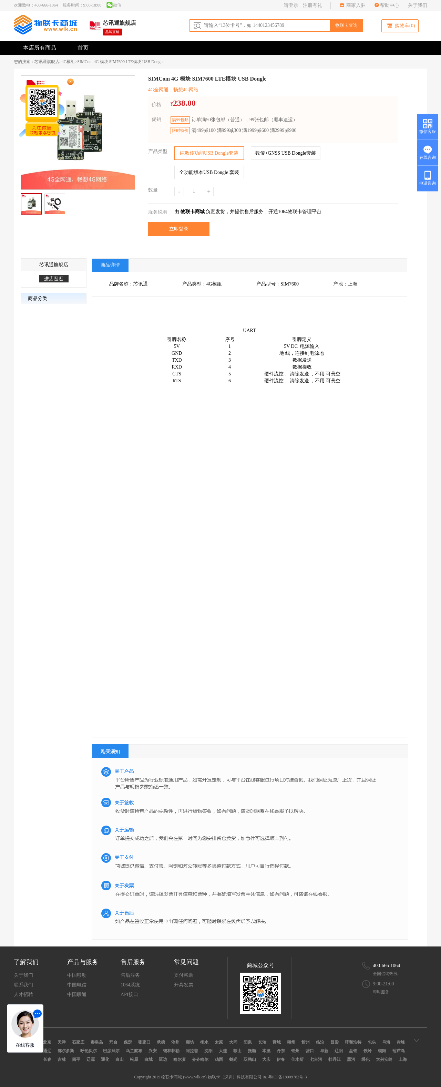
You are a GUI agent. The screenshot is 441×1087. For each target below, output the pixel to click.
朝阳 (382, 1050)
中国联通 (76, 994)
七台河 (316, 1059)
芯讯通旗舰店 (46, 61)
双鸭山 (250, 1059)
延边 (163, 1059)
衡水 (204, 1042)
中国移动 (76, 975)
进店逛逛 (53, 278)
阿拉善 (192, 1050)
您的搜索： (24, 61)
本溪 (266, 1050)
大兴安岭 (384, 1059)
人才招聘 (23, 994)
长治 (262, 1042)
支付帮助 (183, 975)
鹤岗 (233, 1059)
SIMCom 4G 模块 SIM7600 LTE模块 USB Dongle (120, 61)
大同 (233, 1042)
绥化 (365, 1059)
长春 (47, 1059)
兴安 (152, 1050)
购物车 (400, 25)
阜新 (324, 1050)
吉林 (62, 1059)
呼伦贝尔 (88, 1050)
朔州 (291, 1042)
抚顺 (252, 1050)
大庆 (266, 1059)
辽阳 (339, 1050)
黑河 (351, 1059)
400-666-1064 (386, 965)
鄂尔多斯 (66, 1050)
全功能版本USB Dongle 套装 (209, 172)
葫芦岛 (398, 1050)
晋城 (277, 1042)
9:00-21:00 (383, 983)
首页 (83, 48)
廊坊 (190, 1042)
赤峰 (401, 1042)
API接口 (129, 994)
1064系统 (130, 984)
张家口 (144, 1042)
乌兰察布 (134, 1050)
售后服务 (130, 975)
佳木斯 (297, 1059)
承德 (161, 1042)
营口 (310, 1050)
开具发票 (183, 984)
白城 (148, 1059)
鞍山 (237, 1050)
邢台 (113, 1042)
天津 (62, 1042)
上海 (403, 1059)
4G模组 (68, 61)
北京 (47, 1042)
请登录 (291, 5)
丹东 (281, 1050)
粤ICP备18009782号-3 (287, 1077)
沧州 (175, 1042)
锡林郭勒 (171, 1050)
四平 (76, 1059)
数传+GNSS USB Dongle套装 (285, 153)
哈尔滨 (179, 1059)
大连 (223, 1050)
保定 (128, 1042)
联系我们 (23, 984)
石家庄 (78, 1042)
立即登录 (178, 228)
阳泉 (248, 1042)
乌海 (386, 1042)
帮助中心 (389, 5)
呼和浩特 (353, 1042)
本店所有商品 (39, 48)
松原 (134, 1059)
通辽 (47, 1050)
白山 (119, 1059)
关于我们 (417, 5)
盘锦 (353, 1050)
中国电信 (76, 984)
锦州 (295, 1050)
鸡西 (219, 1059)
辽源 (90, 1059)
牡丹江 (334, 1059)
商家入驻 (355, 5)
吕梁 (334, 1042)
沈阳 (208, 1050)
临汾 (320, 1042)
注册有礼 (312, 5)
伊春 (281, 1059)
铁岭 (367, 1050)
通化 (105, 1059)
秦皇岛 (97, 1042)
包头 (372, 1042)
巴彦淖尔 (111, 1050)
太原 (219, 1042)
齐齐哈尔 (200, 1059)
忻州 (305, 1042)
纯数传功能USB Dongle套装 (209, 153)
